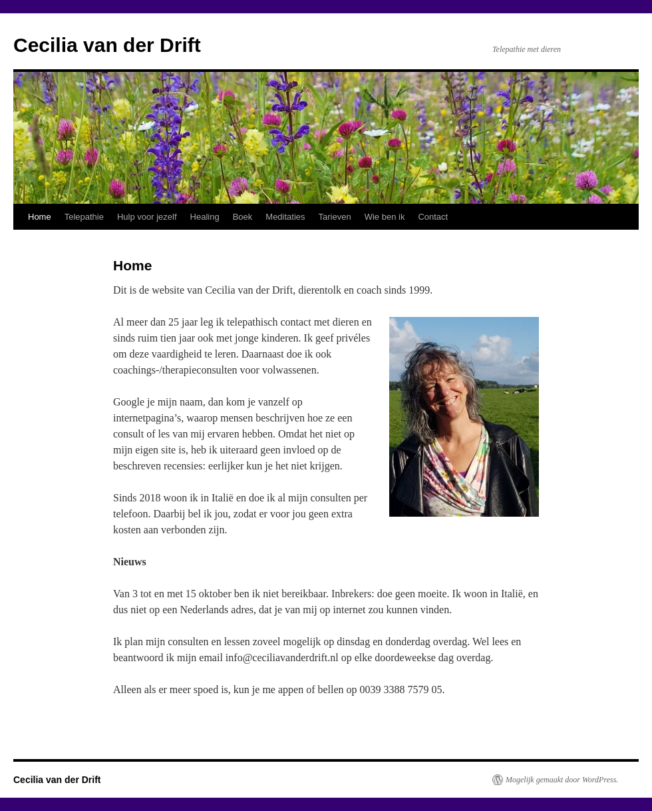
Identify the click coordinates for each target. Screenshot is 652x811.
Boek (243, 217)
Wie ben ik (385, 217)
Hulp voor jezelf (147, 217)
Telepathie (84, 217)
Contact (433, 217)
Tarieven (335, 217)
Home (39, 217)
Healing (205, 217)
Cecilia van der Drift (107, 45)
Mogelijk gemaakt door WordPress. (562, 779)
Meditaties (285, 217)
